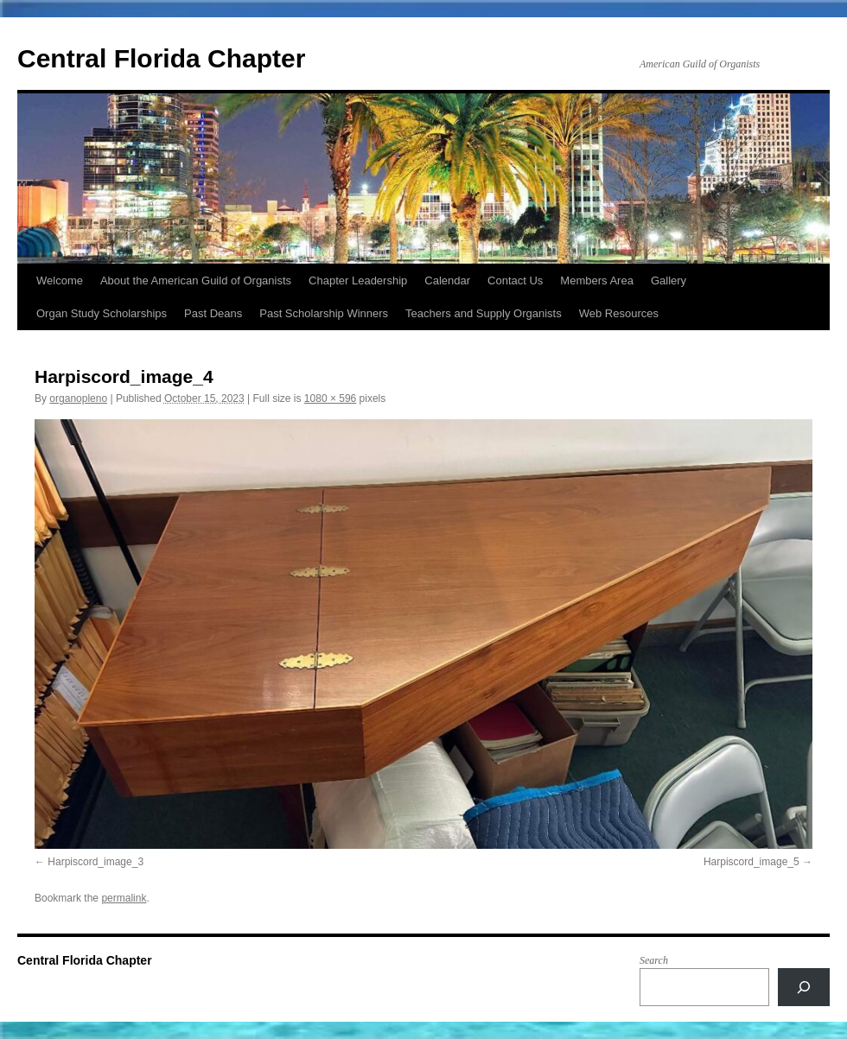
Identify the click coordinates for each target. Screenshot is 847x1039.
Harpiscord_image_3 (95, 862)
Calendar (447, 280)
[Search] (804, 987)
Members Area (597, 280)
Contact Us (515, 280)
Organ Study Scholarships (101, 313)
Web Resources (619, 313)
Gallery (668, 280)
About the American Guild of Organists (195, 280)
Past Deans (213, 313)
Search (654, 960)
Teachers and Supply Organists (483, 313)
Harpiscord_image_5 (751, 862)
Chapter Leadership (358, 280)
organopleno (78, 398)
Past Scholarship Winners (323, 313)
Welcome (59, 280)
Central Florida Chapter (161, 58)
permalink (123, 898)
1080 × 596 (330, 398)
